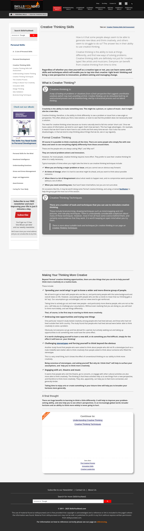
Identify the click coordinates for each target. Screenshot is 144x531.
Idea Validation (18, 92)
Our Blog (104, 3)
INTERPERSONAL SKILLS (68, 8)
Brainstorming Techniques (22, 95)
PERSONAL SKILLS (57, 8)
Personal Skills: (18, 45)
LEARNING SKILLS (90, 8)
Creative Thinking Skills (21, 65)
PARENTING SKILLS (128, 8)
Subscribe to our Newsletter (60, 490)
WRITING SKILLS (110, 8)
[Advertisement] (58, 49)
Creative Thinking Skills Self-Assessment (22, 69)
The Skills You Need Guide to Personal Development (24, 142)
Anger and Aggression (21, 177)
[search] (20, 35)
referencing (102, 522)
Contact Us (113, 3)
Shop (97, 3)
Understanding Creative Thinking (24, 74)
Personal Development (21, 59)
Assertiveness (18, 183)
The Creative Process (20, 80)
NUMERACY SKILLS (119, 8)
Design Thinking (18, 89)
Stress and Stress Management (24, 171)
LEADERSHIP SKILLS (80, 8)
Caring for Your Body (20, 189)
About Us (92, 490)
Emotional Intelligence (21, 159)
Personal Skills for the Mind (23, 153)
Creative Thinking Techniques (23, 77)
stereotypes (62, 343)
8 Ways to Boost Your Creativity (24, 83)
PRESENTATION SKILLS (100, 8)
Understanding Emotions (22, 165)
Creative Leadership (88, 469)
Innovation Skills (18, 86)
